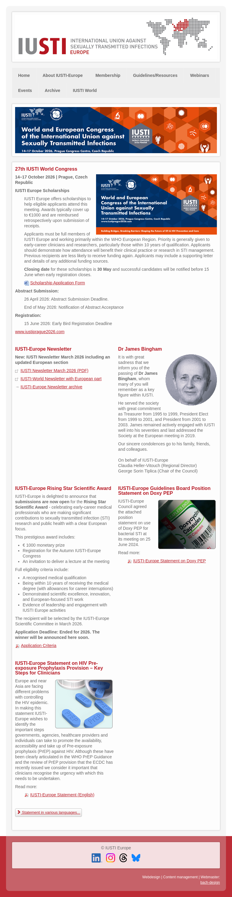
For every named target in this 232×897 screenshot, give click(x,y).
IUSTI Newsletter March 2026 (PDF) (55, 370)
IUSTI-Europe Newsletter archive (51, 386)
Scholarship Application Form (57, 282)
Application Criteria (38, 645)
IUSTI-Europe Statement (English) (62, 794)
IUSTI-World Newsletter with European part (61, 378)
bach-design (210, 882)
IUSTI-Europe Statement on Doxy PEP (169, 560)
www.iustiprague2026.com (39, 331)
